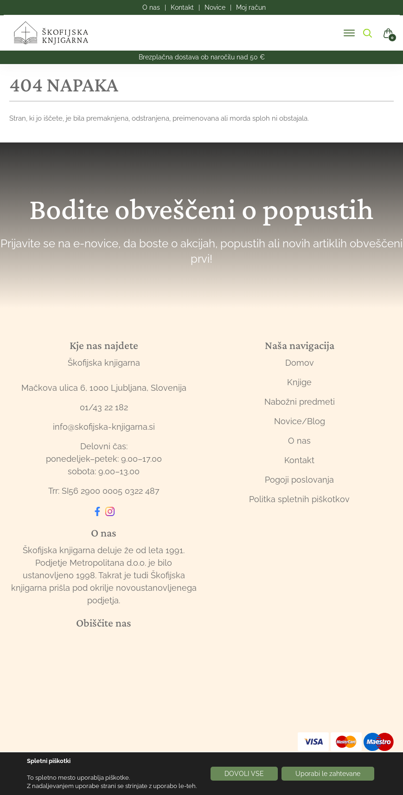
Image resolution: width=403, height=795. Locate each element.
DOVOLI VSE (244, 773)
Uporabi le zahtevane (327, 773)
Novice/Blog (299, 421)
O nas (299, 441)
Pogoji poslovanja (299, 480)
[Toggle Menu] (349, 33)
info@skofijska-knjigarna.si (104, 427)
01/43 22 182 (104, 407)
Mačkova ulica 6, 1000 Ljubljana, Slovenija (103, 388)
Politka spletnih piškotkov (299, 499)
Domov (299, 363)
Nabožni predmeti (299, 402)
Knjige (299, 382)
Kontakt (299, 460)
